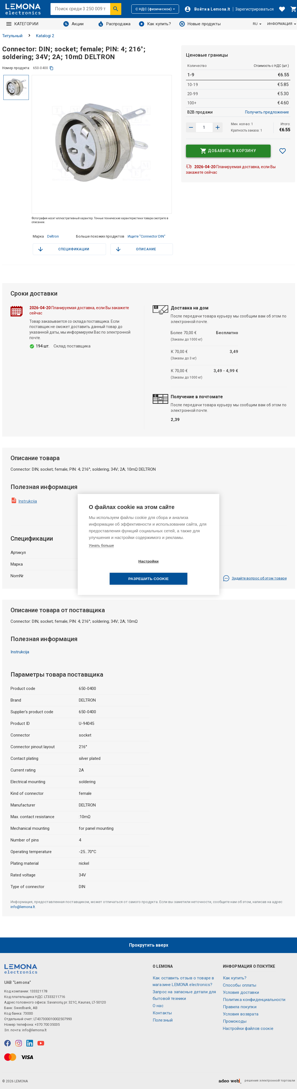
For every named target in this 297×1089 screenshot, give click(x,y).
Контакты (162, 1012)
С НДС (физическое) (155, 9)
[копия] (51, 68)
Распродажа (114, 24)
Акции (73, 24)
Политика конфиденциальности (254, 999)
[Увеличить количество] (191, 127)
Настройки (116, 570)
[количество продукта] (204, 127)
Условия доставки (241, 992)
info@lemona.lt (23, 907)
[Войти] (207, 9)
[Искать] (115, 9)
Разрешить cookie (180, 570)
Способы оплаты (239, 985)
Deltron (53, 236)
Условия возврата (240, 1014)
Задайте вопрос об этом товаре (255, 578)
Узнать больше (101, 554)
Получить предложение (267, 112)
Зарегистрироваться (254, 9)
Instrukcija (28, 501)
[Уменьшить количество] (218, 127)
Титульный (12, 35)
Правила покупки (239, 1006)
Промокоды (234, 1021)
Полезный (163, 1020)
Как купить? (155, 24)
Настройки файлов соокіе (248, 1028)
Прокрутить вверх (148, 945)
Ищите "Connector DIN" (146, 236)
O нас (158, 1005)
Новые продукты (200, 24)
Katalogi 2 (45, 35)
